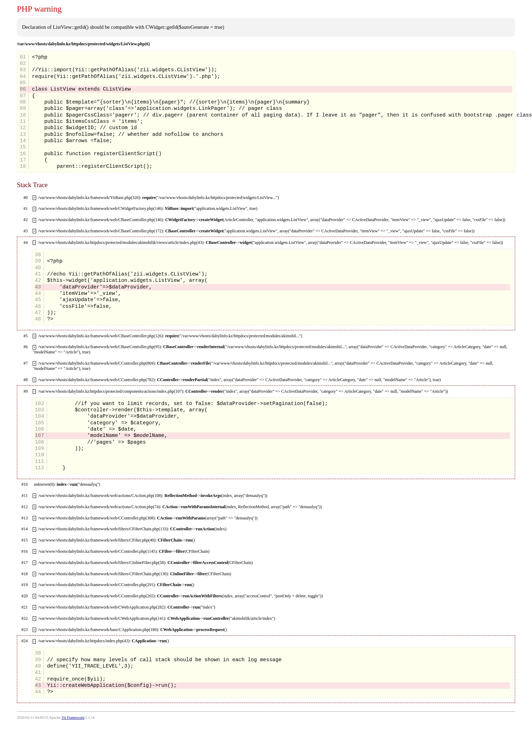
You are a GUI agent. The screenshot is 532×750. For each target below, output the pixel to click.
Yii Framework (72, 717)
